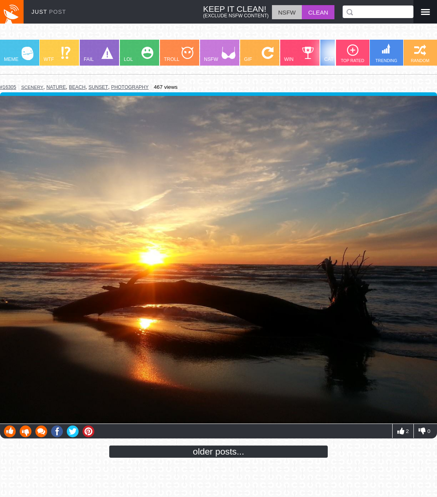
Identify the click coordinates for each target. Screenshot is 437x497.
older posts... (218, 451)
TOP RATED (352, 53)
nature (56, 87)
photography (130, 87)
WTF (57, 54)
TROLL (178, 54)
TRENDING (386, 53)
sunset (98, 87)
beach (77, 87)
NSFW (219, 54)
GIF (259, 54)
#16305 (8, 87)
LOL (138, 54)
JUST (48, 12)
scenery (32, 87)
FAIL (98, 54)
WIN (299, 54)
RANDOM (420, 53)
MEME (18, 54)
